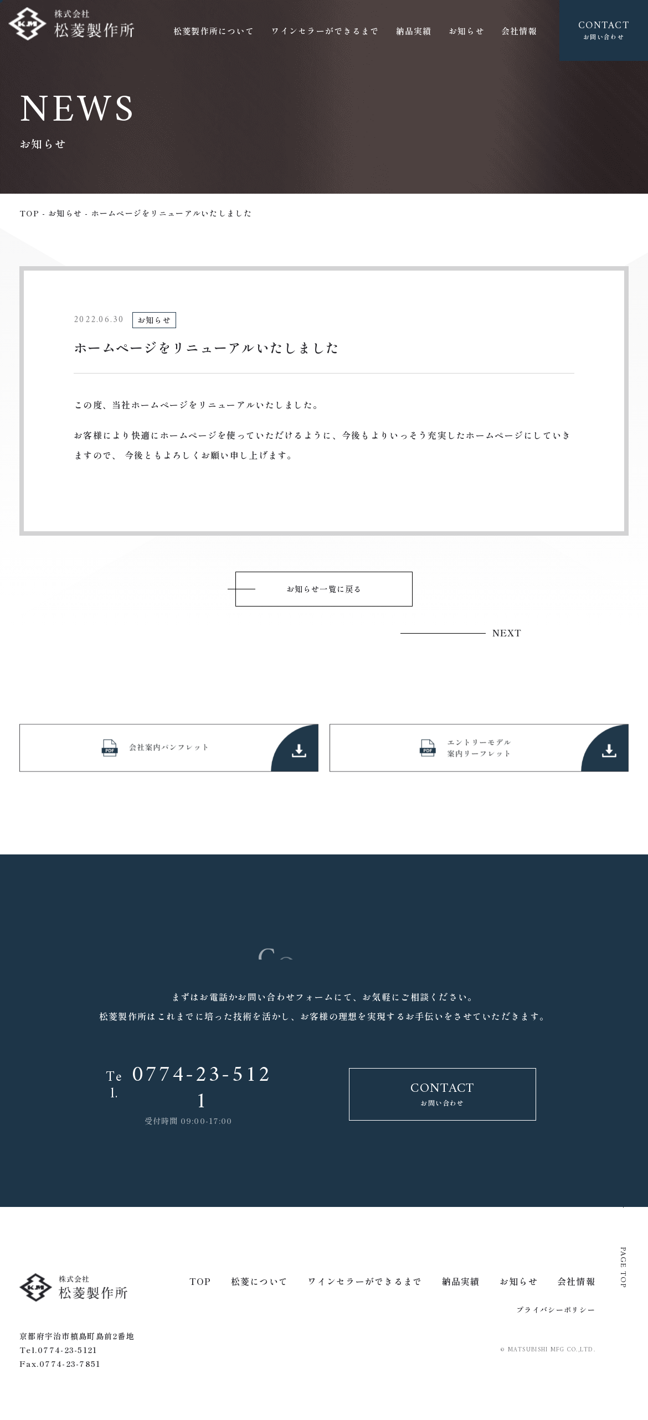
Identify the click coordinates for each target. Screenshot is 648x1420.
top (29, 213)
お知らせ (65, 213)
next (507, 633)
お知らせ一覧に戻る (324, 590)
